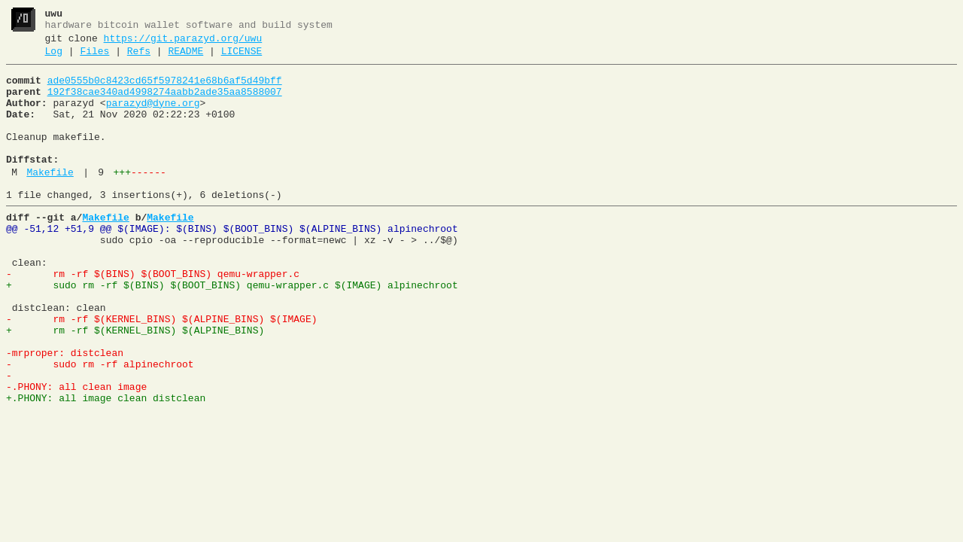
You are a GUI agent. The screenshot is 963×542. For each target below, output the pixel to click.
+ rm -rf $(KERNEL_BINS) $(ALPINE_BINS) (135, 384)
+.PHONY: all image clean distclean (105, 466)
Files (94, 58)
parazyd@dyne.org (153, 116)
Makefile (49, 199)
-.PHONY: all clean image (76, 452)
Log (53, 58)
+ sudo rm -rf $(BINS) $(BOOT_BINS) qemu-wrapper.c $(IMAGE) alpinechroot (232, 330)
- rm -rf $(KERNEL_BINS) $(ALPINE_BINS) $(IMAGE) (161, 371)
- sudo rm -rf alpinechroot (100, 425)
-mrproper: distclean (64, 412)
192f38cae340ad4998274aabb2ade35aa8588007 (164, 103)
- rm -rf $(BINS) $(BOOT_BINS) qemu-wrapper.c (152, 317)
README (185, 58)
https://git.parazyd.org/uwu (183, 43)
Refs (138, 58)
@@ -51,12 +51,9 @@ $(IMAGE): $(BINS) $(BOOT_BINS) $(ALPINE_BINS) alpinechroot (232, 262)
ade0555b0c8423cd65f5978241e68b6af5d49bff (164, 89)
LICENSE (242, 58)
